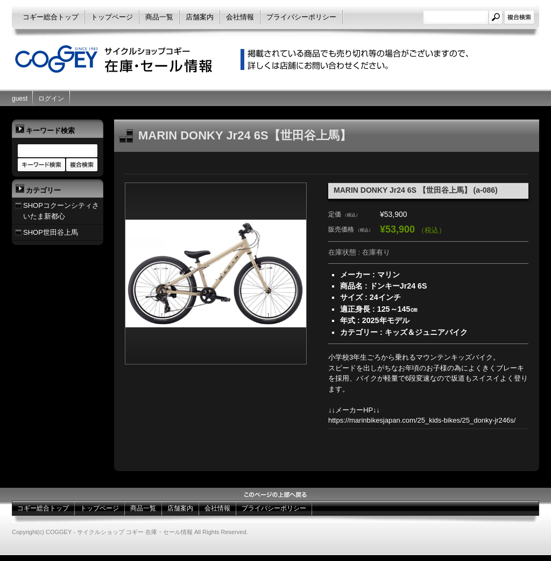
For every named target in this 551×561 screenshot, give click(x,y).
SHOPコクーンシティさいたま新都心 (61, 210)
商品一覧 (159, 17)
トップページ (112, 17)
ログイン (51, 98)
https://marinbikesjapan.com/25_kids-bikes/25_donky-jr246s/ (421, 420)
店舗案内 (200, 17)
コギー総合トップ (51, 17)
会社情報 (240, 17)
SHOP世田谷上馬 (50, 232)
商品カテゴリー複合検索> (82, 165)
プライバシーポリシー (301, 17)
